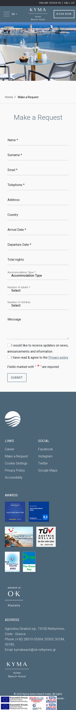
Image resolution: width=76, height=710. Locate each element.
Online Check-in (50, 3)
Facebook (45, 449)
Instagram (45, 456)
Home (9, 97)
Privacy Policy (15, 470)
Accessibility (13, 477)
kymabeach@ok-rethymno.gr (35, 650)
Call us (69, 3)
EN (13, 14)
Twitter (43, 463)
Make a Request (16, 456)
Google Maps (47, 470)
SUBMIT (17, 377)
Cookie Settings (16, 463)
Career (9, 449)
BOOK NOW (64, 14)
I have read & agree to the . (40, 357)
